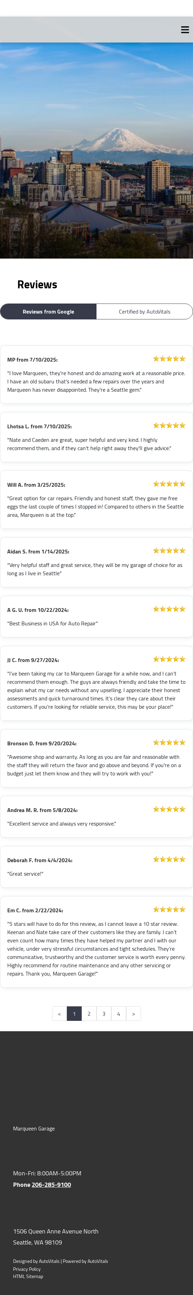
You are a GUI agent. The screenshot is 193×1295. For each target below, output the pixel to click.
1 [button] (74, 1013)
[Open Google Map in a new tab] (96, 1237)
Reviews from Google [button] (48, 311)
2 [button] (89, 1013)
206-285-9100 (51, 1184)
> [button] (133, 1013)
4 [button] (118, 1013)
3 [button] (103, 1013)
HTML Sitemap (28, 1276)
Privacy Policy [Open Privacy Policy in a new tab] (27, 1269)
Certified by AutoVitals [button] (144, 311)
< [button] (59, 1013)
